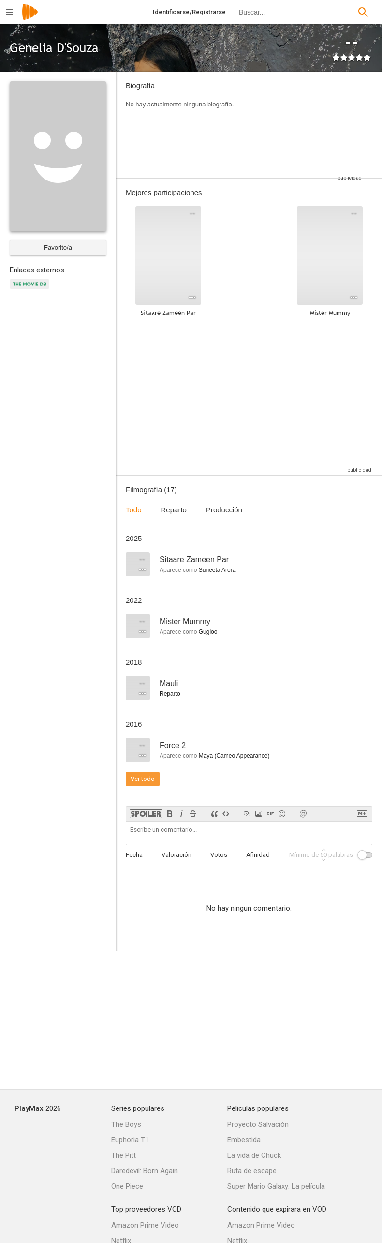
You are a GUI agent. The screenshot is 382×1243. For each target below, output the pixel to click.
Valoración (176, 854)
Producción (224, 510)
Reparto (174, 510)
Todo (134, 510)
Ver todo (143, 778)
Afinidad (258, 854)
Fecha (134, 854)
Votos (218, 854)
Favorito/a (58, 247)
